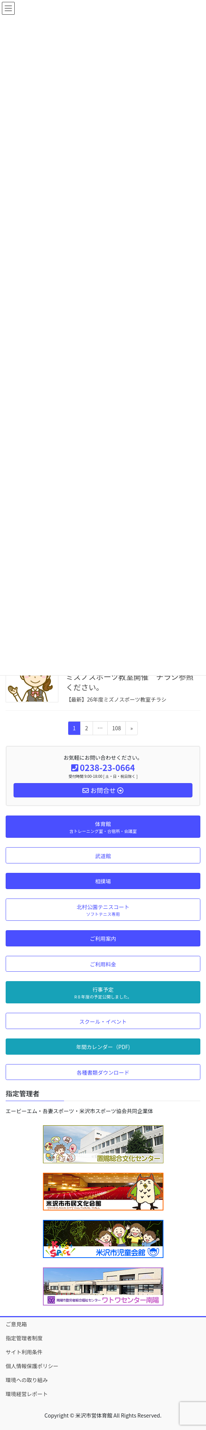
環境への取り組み (27, 1380)
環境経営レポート (27, 1394)
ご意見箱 (16, 1324)
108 (116, 729)
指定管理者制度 (24, 1338)
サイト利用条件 (24, 1352)
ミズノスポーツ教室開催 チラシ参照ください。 (130, 682)
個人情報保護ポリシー (32, 1366)
